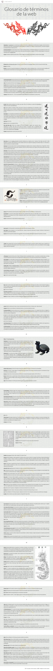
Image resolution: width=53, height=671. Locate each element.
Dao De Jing (22, 522)
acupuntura (22, 624)
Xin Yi (18, 594)
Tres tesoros (9, 455)
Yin (46, 619)
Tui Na (43, 54)
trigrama (11, 52)
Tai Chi (5, 119)
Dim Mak (16, 129)
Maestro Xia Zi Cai (26, 166)
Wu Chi (17, 548)
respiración (20, 91)
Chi (47, 84)
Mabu (25, 639)
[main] (26, 11)
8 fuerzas (36, 49)
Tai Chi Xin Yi (38, 104)
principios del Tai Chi (44, 201)
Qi (6, 123)
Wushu (21, 558)
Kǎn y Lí (47, 284)
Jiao (35, 457)
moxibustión (19, 354)
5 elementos (15, 481)
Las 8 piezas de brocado (12, 64)
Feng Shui (26, 195)
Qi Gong (30, 64)
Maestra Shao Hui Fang (44, 168)
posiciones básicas (15, 265)
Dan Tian (11, 468)
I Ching (48, 244)
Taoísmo (5, 377)
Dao (5, 110)
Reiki (39, 431)
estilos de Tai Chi (15, 141)
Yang (46, 604)
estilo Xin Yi (19, 165)
